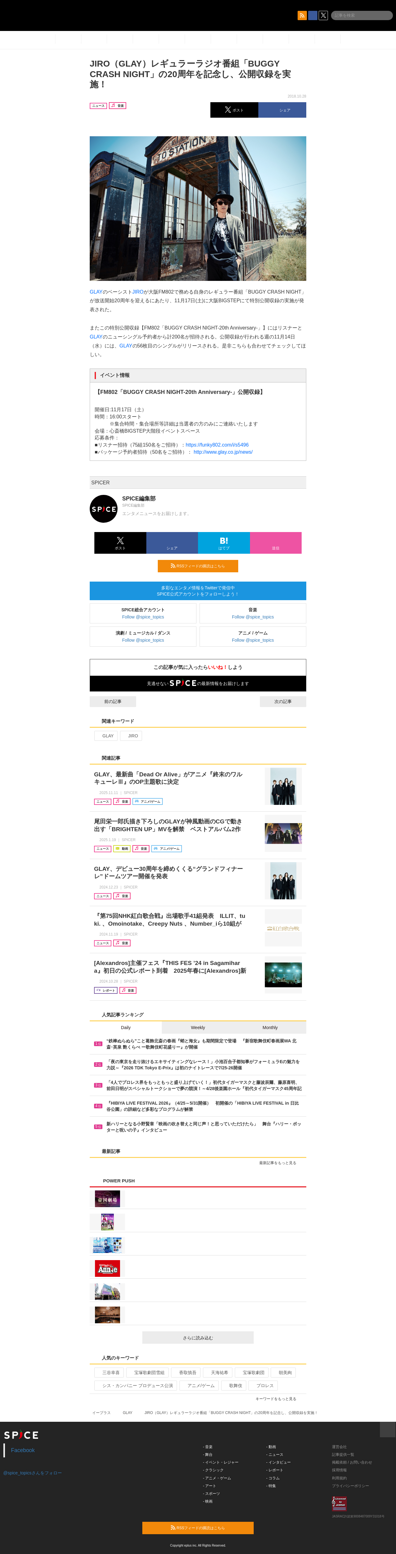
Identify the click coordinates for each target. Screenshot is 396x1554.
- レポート (274, 1470)
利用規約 (339, 1478)
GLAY (96, 292)
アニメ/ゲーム (198, 1385)
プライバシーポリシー (350, 1486)
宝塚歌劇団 (251, 1372)
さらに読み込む (216, 1337)
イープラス (101, 1413)
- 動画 (271, 1447)
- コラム (273, 1478)
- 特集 (271, 1486)
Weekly (198, 1027)
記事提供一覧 (343, 1454)
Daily (126, 1027)
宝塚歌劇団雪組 (147, 1372)
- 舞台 (208, 1454)
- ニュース (274, 1454)
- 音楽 (208, 1447)
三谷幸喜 (108, 1372)
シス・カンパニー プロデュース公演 (135, 1385)
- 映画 (208, 1501)
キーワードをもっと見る (279, 1399)
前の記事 (107, 701)
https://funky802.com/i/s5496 (217, 444)
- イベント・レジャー (221, 1462)
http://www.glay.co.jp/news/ (223, 452)
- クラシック (213, 1470)
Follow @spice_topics (143, 616)
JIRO (138, 292)
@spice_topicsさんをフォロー (32, 1472)
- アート (209, 1486)
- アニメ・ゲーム (217, 1478)
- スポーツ (211, 1493)
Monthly (270, 1027)
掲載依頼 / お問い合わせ (352, 1462)
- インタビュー (278, 1462)
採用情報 (339, 1470)
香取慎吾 (185, 1372)
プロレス (262, 1385)
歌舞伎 (233, 1385)
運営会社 (339, 1447)
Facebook (23, 1450)
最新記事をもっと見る (280, 1163)
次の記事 (288, 701)
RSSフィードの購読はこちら (202, 565)
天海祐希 (217, 1372)
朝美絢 (282, 1372)
